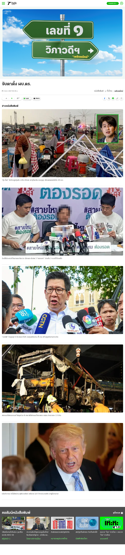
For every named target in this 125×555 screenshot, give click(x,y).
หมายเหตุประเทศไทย (59, 539)
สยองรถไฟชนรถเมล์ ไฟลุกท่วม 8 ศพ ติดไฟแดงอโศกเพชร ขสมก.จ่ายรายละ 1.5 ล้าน (31, 416)
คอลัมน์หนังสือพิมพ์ (17, 513)
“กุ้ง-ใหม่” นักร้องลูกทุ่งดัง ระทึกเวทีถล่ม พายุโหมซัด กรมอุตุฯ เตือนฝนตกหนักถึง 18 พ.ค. (32, 180)
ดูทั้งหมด (118, 513)
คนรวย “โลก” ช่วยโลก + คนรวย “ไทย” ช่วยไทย (111, 533)
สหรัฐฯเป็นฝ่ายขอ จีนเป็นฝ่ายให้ (86, 532)
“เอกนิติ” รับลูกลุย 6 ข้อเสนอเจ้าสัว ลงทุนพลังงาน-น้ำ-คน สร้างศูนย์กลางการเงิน (30, 337)
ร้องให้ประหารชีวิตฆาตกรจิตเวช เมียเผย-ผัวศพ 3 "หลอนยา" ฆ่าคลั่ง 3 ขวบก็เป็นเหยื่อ (32, 259)
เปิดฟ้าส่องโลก (81, 539)
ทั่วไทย (109, 91)
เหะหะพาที (104, 539)
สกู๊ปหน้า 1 (6, 539)
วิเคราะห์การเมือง (34, 539)
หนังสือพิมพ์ (98, 91)
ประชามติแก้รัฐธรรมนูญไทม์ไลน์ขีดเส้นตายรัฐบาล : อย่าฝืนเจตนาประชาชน (38, 534)
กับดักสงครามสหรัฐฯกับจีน (60, 532)
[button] (104, 98)
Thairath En (112, 3)
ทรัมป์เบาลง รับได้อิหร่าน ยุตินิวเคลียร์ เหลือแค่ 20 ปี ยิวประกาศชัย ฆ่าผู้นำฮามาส (30, 494)
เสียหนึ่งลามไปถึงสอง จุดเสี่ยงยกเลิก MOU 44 (12, 533)
